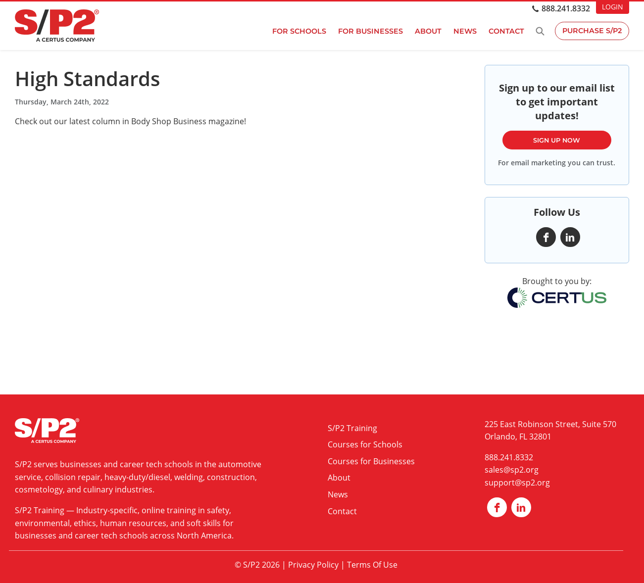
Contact (505, 31)
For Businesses (369, 31)
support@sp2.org (517, 482)
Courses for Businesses (371, 461)
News (464, 31)
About (427, 31)
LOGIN (612, 6)
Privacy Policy (313, 564)
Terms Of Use (372, 564)
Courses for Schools (365, 444)
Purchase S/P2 (591, 31)
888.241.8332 (566, 8)
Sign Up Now (556, 140)
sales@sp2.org (512, 469)
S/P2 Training (39, 510)
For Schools (298, 31)
